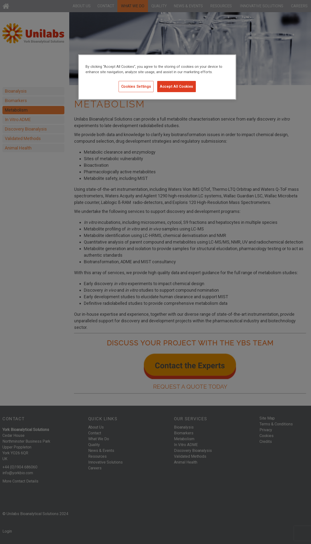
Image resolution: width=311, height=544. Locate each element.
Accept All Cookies (176, 86)
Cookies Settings (136, 86)
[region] (157, 77)
